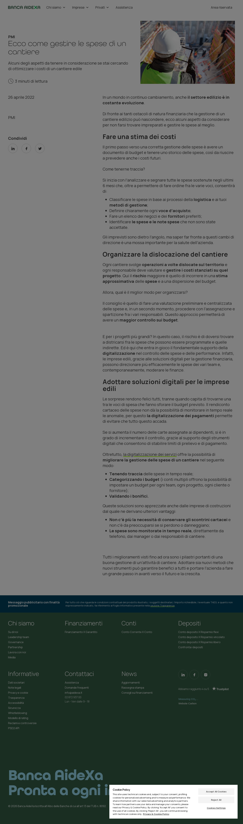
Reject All (216, 799)
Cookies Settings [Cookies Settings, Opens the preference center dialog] (216, 807)
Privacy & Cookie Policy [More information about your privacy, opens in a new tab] (156, 814)
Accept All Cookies (216, 791)
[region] (173, 801)
